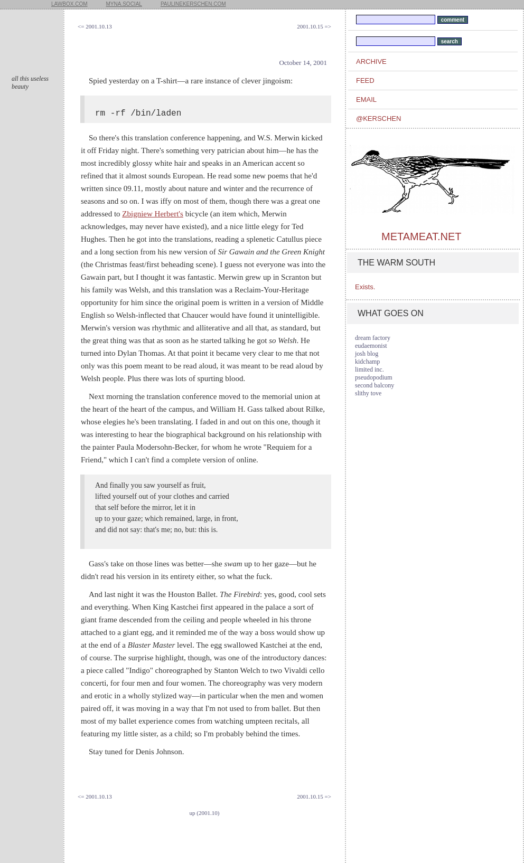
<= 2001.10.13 (95, 26)
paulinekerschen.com (193, 4)
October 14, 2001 (303, 63)
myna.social (124, 4)
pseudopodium (373, 377)
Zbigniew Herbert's (152, 214)
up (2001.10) (205, 813)
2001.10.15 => (314, 26)
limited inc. (369, 369)
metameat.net (421, 236)
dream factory (372, 338)
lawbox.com (69, 4)
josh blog (366, 353)
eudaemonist (371, 345)
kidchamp (367, 361)
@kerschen (378, 118)
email (366, 99)
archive (371, 61)
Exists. (365, 287)
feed (365, 80)
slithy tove (368, 393)
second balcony (374, 385)
